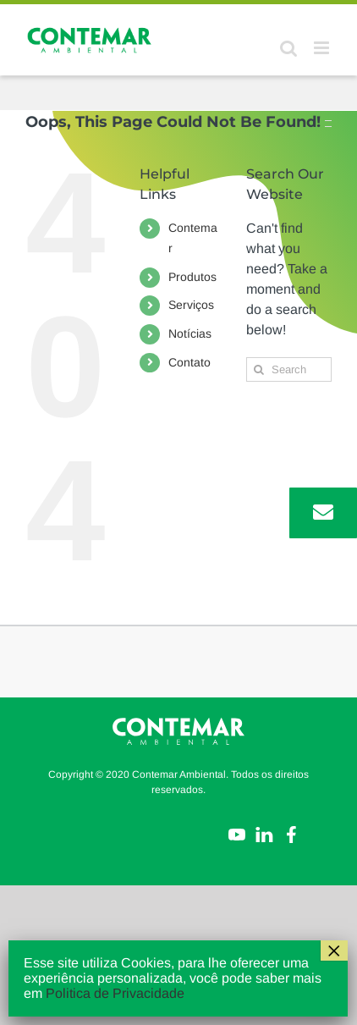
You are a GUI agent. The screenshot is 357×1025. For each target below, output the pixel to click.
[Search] (258, 369)
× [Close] (334, 950)
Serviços (191, 304)
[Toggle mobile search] (288, 48)
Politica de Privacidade (115, 993)
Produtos (192, 277)
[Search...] (289, 369)
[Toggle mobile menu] (323, 48)
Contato (189, 362)
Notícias (189, 333)
